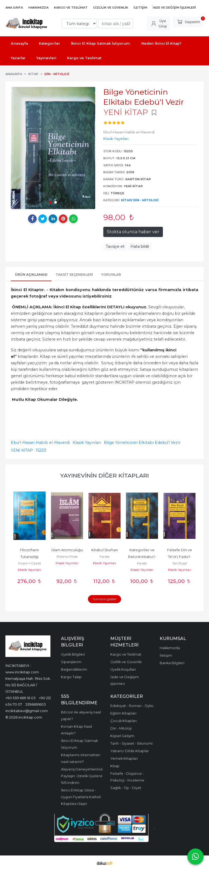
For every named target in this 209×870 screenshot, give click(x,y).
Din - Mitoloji (146, 200)
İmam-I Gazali (29, 563)
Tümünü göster (104, 599)
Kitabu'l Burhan (104, 550)
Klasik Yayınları (87, 442)
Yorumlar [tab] (111, 275)
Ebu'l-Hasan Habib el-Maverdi (40, 442)
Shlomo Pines (67, 556)
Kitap (126, 200)
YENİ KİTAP (22, 450)
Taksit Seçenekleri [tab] (74, 275)
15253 (41, 450)
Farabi (104, 556)
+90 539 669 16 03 (20, 698)
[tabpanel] (53, 148)
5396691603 (35, 704)
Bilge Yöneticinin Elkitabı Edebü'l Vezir (142, 442)
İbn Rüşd (179, 563)
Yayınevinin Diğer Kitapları (104, 475)
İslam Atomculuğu (67, 550)
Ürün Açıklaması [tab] (31, 275)
